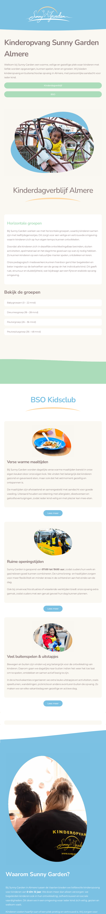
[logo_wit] (49, 5)
